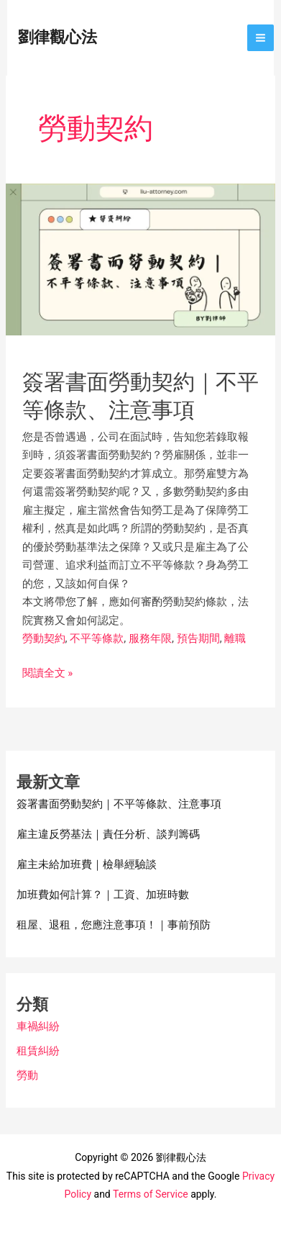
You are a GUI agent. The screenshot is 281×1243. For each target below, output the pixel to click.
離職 (235, 638)
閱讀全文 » (47, 673)
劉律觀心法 (57, 37)
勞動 (27, 1075)
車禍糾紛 (38, 1026)
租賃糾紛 (38, 1050)
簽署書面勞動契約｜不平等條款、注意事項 (119, 803)
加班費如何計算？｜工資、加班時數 (103, 894)
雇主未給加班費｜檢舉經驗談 (87, 864)
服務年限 (150, 638)
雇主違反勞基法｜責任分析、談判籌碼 (108, 834)
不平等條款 (97, 638)
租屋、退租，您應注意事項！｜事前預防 (114, 924)
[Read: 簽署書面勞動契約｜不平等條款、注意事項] (140, 258)
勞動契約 (43, 638)
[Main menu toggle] (261, 38)
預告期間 (198, 638)
